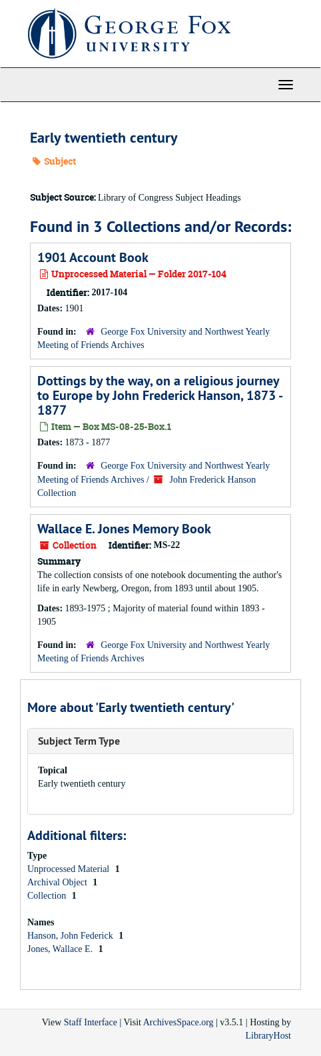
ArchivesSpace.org (178, 1022)
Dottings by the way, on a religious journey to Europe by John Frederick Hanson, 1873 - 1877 (159, 395)
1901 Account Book (93, 257)
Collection (48, 896)
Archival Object (58, 882)
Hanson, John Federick (71, 936)
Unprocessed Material (69, 869)
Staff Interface (90, 1022)
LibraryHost (268, 1036)
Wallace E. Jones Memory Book (124, 528)
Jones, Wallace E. (61, 949)
